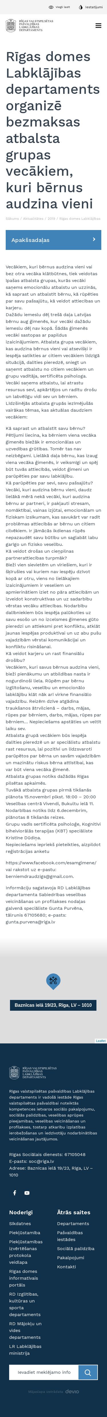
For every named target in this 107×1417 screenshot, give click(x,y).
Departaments (73, 1223)
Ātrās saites (73, 1212)
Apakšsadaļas (30, 240)
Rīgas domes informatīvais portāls (23, 1278)
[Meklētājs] (44, 1372)
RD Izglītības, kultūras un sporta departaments (25, 1304)
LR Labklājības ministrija (25, 1350)
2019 (51, 219)
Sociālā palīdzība (75, 1248)
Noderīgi (21, 1212)
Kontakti (66, 1266)
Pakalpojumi (70, 1257)
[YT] (26, 1193)
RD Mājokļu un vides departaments (25, 1330)
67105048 (75, 1154)
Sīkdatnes (20, 1223)
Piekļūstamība (24, 1232)
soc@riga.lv (41, 1161)
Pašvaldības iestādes (70, 1236)
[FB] (14, 1193)
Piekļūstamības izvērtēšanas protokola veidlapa (26, 1252)
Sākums (12, 219)
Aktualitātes (33, 219)
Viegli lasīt (63, 7)
